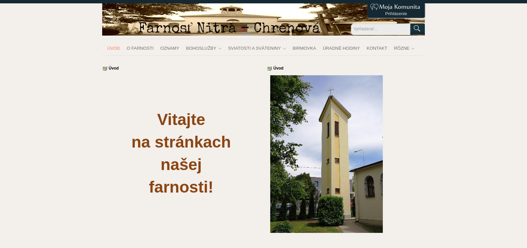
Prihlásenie (396, 13)
